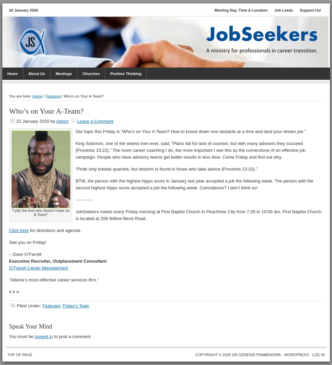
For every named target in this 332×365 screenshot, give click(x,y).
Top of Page (20, 355)
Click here (19, 230)
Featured (51, 305)
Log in (318, 355)
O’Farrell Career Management (38, 268)
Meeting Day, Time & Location (241, 10)
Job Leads (283, 10)
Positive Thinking (125, 74)
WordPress (296, 355)
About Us (36, 74)
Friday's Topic (75, 305)
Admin (62, 121)
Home (13, 74)
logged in (44, 336)
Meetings (64, 74)
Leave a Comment (95, 121)
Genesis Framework (260, 355)
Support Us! (310, 10)
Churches (91, 74)
